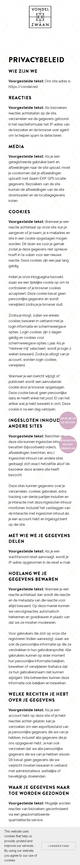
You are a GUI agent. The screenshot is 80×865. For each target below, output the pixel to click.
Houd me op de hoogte (68, 420)
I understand (58, 846)
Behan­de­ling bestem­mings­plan (68, 444)
